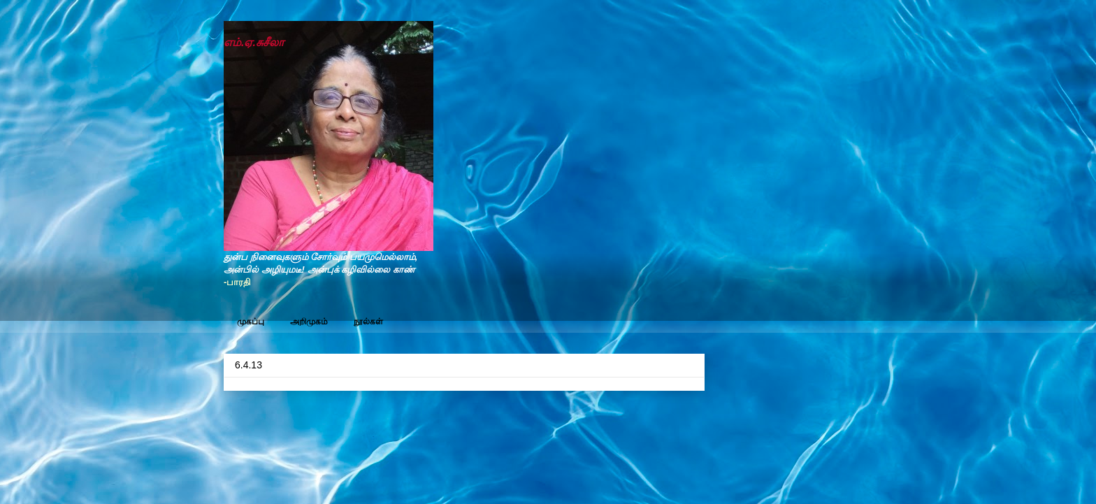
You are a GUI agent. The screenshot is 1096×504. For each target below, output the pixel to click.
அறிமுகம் (309, 321)
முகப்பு (250, 321)
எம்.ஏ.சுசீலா (254, 42)
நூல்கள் (368, 321)
